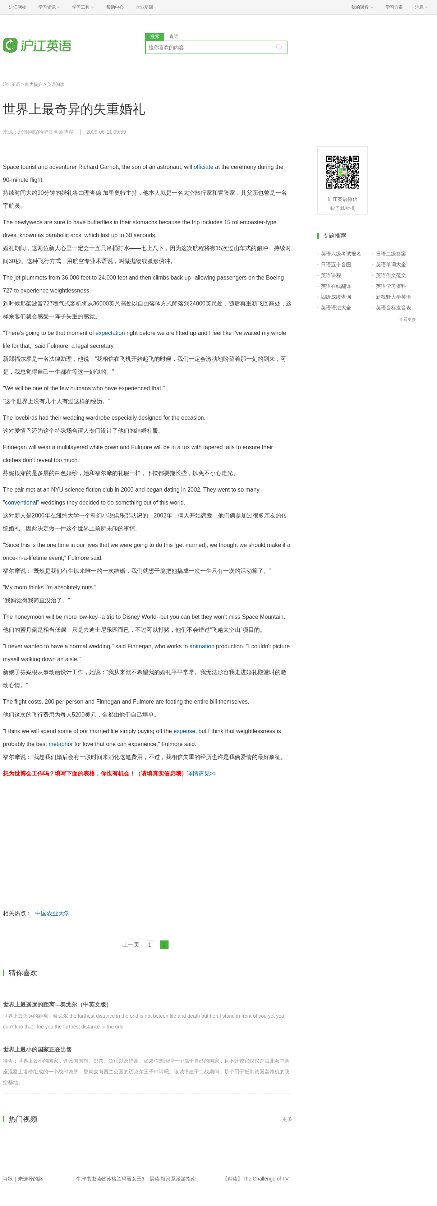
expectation (110, 333)
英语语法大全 (336, 307)
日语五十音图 (336, 264)
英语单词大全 (391, 264)
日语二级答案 (391, 254)
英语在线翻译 (336, 286)
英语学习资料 (391, 286)
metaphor (61, 744)
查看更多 (407, 319)
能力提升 (33, 84)
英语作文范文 (391, 275)
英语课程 (331, 275)
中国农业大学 (52, 913)
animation (201, 646)
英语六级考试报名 (341, 254)
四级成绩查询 (336, 297)
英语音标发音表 (393, 307)
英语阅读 (55, 84)
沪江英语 (11, 84)
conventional (21, 503)
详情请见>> (202, 773)
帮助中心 (115, 7)
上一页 (130, 945)
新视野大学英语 (393, 297)
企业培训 (144, 7)
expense (185, 731)
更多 (287, 1119)
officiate (203, 167)
